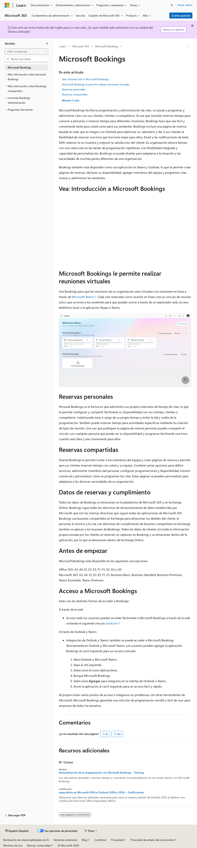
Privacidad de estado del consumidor (152, 840)
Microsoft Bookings (106, 46)
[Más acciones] (187, 46)
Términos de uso (12, 845)
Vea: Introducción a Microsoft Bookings (85, 79)
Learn (62, 46)
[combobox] (26, 51)
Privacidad (117, 840)
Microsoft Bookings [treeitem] (19, 67)
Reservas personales (73, 89)
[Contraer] (47, 43)
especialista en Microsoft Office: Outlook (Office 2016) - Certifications (101, 792)
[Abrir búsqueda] (172, 5)
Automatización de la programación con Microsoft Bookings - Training (101, 772)
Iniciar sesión (184, 5)
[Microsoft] (7, 5)
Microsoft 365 (80, 46)
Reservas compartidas (75, 94)
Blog (84, 840)
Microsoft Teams (83, 297)
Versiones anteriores (65, 840)
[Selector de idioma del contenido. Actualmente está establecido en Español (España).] (17, 831)
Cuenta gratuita (181, 15)
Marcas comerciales (38, 845)
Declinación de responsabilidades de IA (26, 840)
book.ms (112, 623)
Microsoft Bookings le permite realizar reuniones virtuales (95, 84)
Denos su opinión (173, 29)
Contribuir (100, 840)
